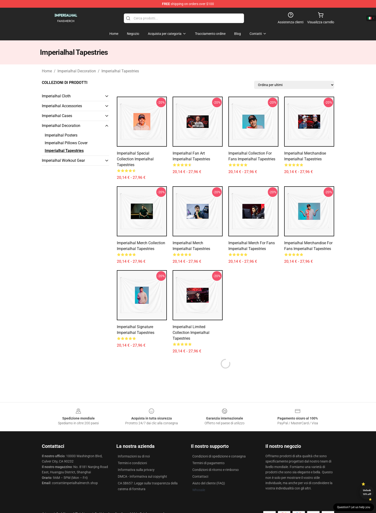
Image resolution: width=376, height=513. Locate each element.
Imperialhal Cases (57, 115)
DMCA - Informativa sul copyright (142, 476)
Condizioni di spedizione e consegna (219, 456)
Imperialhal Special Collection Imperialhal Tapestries (135, 159)
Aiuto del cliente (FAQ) (208, 483)
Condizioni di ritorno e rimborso (215, 470)
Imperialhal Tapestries (120, 71)
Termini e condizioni (132, 463)
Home (47, 71)
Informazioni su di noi (134, 456)
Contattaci (200, 476)
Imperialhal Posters (61, 135)
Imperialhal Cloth (56, 96)
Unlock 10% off (367, 492)
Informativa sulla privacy (136, 470)
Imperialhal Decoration (76, 71)
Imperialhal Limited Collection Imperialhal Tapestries (191, 333)
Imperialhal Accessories (62, 106)
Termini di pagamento (208, 463)
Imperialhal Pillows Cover (66, 143)
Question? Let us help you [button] (353, 507)
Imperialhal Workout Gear (63, 160)
